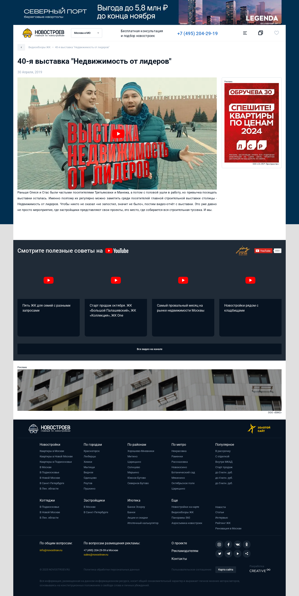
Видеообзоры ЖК (183, 512)
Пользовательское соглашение (191, 569)
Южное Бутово (136, 477)
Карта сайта (225, 569)
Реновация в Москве (228, 528)
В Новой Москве (50, 477)
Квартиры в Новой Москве (56, 456)
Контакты (179, 559)
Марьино (133, 472)
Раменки (177, 456)
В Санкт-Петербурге (52, 483)
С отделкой (222, 456)
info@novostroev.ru (51, 550)
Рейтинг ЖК (222, 523)
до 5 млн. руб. (224, 483)
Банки (131, 512)
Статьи (219, 512)
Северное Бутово (138, 483)
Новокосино (179, 467)
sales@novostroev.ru (96, 554)
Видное (88, 472)
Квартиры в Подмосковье (56, 461)
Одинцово (90, 477)
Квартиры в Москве (52, 451)
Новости (220, 507)
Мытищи (89, 467)
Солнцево (133, 467)
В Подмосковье (49, 472)
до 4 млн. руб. (224, 477)
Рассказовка (180, 461)
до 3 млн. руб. (224, 472)
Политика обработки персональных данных (112, 569)
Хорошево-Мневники (140, 451)
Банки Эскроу (136, 506)
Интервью (221, 517)
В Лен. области (49, 488)
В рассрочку (222, 451)
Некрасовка (179, 451)
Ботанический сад (183, 472)
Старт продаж (224, 467)
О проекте (179, 543)
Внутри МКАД (224, 461)
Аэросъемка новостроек (187, 523)
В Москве (45, 467)
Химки (88, 461)
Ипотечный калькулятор (142, 523)
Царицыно (134, 461)
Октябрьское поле (183, 483)
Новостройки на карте (185, 506)
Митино (132, 456)
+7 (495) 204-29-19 (199, 33)
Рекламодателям (185, 551)
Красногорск (92, 451)
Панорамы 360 (181, 517)
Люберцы (90, 456)
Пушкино (89, 488)
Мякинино (178, 477)
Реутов (88, 483)
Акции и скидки (137, 517)
